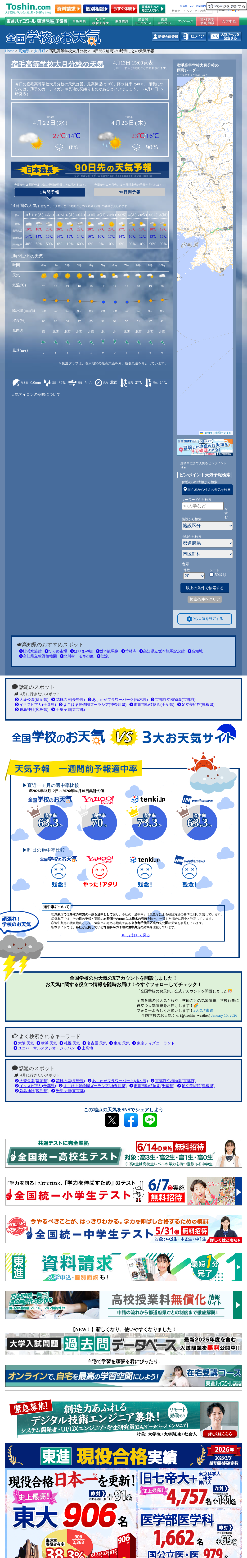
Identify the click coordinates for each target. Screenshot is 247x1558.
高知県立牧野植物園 (38, 656)
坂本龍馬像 (107, 651)
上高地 (85, 1048)
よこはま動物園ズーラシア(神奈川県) (92, 705)
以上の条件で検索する (205, 588)
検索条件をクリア (205, 599)
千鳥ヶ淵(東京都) (68, 710)
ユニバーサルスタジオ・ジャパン (44, 1048)
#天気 (198, 1010)
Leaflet (206, 433)
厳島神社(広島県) (32, 710)
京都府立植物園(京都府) (173, 700)
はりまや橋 (81, 651)
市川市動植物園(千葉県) (151, 705)
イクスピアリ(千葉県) (35, 705)
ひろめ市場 (56, 651)
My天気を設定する (204, 619)
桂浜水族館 (30, 651)
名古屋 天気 (94, 1043)
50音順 (220, 575)
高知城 (195, 651)
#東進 (208, 1010)
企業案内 (201, 6)
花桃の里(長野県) (68, 700)
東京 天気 (119, 1043)
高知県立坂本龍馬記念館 (162, 651)
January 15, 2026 (224, 1015)
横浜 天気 (46, 1043)
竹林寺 (128, 651)
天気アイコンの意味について (35, 394)
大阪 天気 (23, 1043)
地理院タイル (223, 433)
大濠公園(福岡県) (32, 700)
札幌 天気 (69, 1043)
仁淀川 (104, 656)
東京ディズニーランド (153, 1043)
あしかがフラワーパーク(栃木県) (118, 700)
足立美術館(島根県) (196, 705)
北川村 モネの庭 (77, 656)
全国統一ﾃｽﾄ (187, 6)
